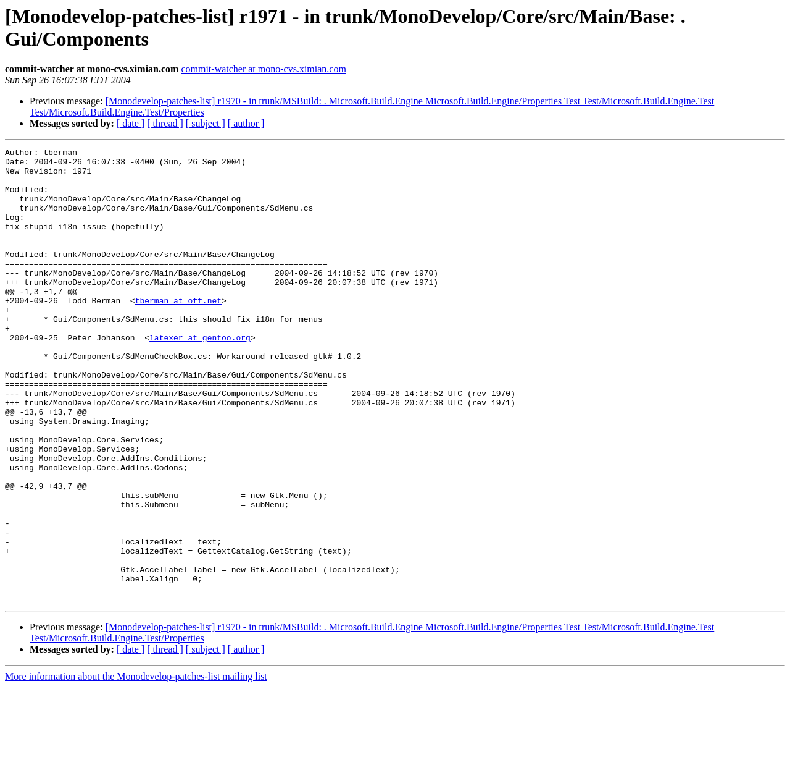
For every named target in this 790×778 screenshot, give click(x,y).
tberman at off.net (178, 331)
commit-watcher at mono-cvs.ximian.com (263, 69)
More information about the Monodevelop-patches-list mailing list (136, 767)
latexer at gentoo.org (200, 376)
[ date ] (130, 123)
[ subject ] (205, 123)
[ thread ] (165, 123)
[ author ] (246, 123)
